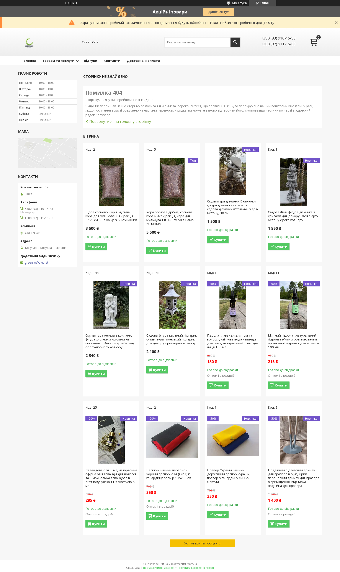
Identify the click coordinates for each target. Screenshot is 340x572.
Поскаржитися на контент (160, 568)
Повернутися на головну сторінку (120, 121)
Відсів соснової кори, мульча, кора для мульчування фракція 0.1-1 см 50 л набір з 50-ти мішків (111, 216)
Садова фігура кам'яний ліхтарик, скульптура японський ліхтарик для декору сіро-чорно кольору (172, 339)
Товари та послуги (58, 60)
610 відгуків (239, 3)
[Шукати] (235, 42)
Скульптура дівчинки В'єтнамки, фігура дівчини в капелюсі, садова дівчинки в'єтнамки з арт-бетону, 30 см (232, 207)
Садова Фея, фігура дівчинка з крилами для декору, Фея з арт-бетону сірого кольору (293, 216)
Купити (98, 246)
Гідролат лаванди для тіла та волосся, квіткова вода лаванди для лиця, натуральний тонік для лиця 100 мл (232, 341)
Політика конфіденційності (196, 568)
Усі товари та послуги (200, 543)
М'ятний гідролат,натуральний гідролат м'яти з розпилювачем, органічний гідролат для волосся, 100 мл (294, 341)
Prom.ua (191, 564)
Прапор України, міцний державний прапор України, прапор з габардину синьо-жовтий (228, 476)
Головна (28, 60)
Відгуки (90, 60)
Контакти (112, 60)
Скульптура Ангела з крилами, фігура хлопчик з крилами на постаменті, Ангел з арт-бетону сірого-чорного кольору (110, 341)
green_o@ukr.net (36, 263)
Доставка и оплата (143, 60)
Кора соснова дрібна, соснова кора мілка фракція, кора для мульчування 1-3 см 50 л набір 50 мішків (170, 218)
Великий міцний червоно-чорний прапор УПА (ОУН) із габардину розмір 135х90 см (168, 474)
